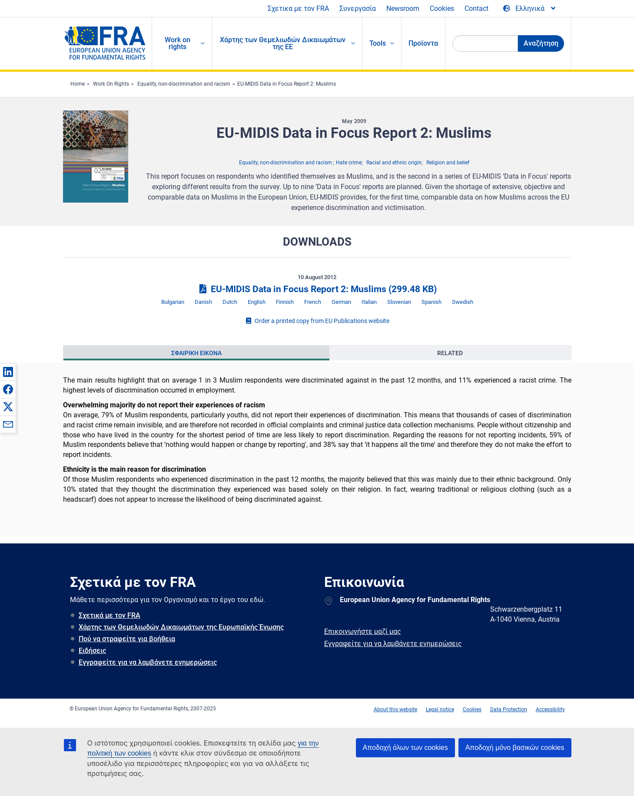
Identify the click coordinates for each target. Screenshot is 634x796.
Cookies (442, 8)
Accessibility (550, 709)
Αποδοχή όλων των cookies (405, 747)
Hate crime (349, 163)
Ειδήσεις (92, 650)
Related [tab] (450, 353)
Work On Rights (111, 84)
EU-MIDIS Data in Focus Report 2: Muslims (286, 84)
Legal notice (440, 709)
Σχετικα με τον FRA (298, 8)
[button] (8, 371)
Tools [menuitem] (377, 43)
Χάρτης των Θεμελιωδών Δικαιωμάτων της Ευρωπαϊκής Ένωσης (181, 627)
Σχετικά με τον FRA (109, 615)
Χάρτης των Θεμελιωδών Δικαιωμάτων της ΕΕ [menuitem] (282, 43)
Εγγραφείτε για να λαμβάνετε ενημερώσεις (148, 662)
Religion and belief (447, 163)
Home (77, 84)
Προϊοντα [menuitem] (423, 43)
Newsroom (402, 8)
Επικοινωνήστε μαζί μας (362, 631)
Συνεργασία (357, 8)
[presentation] (196, 353)
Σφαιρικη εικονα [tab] (196, 353)
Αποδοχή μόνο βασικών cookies (514, 747)
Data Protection (508, 709)
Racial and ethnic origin (394, 163)
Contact (476, 8)
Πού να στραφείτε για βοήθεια (127, 639)
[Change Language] (530, 9)
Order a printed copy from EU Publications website (317, 320)
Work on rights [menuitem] (177, 43)
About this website (395, 709)
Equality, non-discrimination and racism (183, 84)
